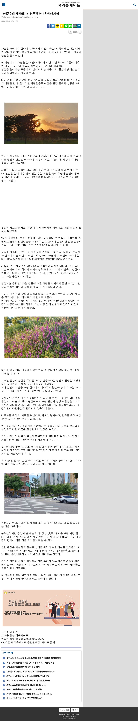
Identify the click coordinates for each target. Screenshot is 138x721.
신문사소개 (64, 710)
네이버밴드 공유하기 (75, 26)
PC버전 (75, 710)
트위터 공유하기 (53, 26)
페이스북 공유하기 (49, 26)
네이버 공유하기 (70, 26)
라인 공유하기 (66, 26)
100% (75, 32)
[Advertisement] (41, 205)
